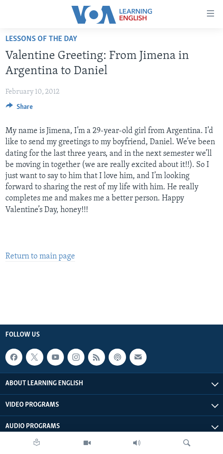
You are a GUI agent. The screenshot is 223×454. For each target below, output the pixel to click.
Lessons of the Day (41, 39)
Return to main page (40, 256)
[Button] (19, 108)
